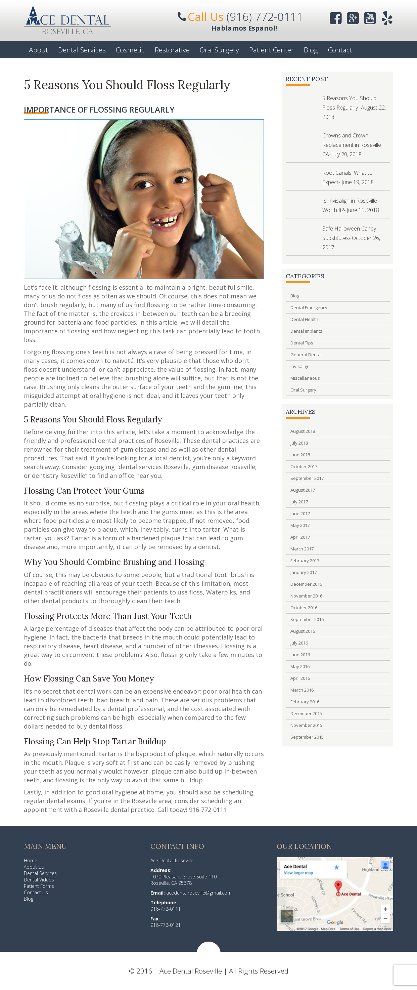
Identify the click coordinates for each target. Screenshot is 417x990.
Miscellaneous (305, 378)
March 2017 (302, 549)
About (38, 49)
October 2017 (303, 466)
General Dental (306, 355)
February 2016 (304, 702)
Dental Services (82, 49)
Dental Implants (306, 331)
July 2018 (299, 443)
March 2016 (302, 690)
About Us (34, 867)
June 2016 (300, 655)
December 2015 (306, 713)
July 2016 (299, 643)
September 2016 (307, 619)
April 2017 (300, 537)
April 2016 (300, 678)
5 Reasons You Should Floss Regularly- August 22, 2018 (354, 107)
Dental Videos (39, 879)
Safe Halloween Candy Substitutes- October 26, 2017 (351, 238)
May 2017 (300, 525)
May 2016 (300, 666)
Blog (311, 49)
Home (30, 860)
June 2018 (300, 455)
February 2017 (304, 561)
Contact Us (36, 892)
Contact (340, 49)
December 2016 (306, 584)
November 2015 (306, 725)
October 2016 (303, 608)
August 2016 (302, 631)
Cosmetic (130, 49)
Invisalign (300, 366)
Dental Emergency (308, 307)
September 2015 (307, 737)
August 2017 (302, 490)
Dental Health (304, 319)
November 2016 (306, 596)
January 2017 (303, 572)
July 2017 (299, 502)
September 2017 (307, 478)
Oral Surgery (219, 49)
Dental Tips (301, 343)
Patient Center (271, 49)
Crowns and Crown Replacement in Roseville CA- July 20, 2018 (351, 145)
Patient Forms (39, 886)
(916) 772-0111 (265, 16)
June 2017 (300, 513)
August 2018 (302, 431)
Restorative (172, 49)
